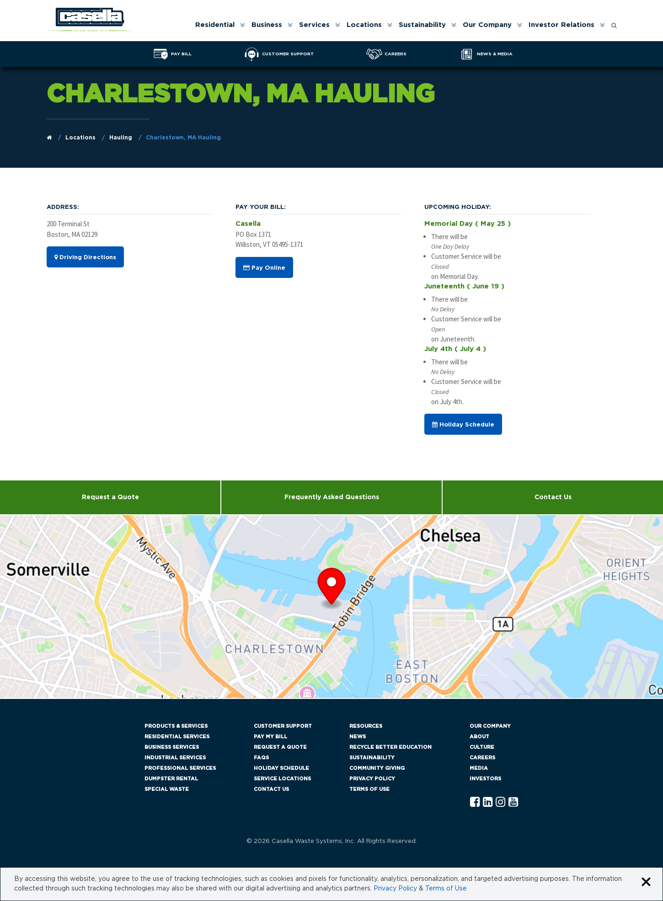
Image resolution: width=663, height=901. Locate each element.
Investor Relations (561, 24)
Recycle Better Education (390, 747)
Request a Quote (110, 497)
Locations (364, 24)
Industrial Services (175, 757)
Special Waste (166, 789)
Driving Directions (85, 257)
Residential (215, 24)
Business (266, 24)
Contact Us (553, 497)
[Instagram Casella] (500, 802)
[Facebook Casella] (475, 802)
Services (314, 24)
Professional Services (180, 768)
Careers (482, 757)
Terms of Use (369, 789)
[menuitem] (219, 25)
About (479, 736)
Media (479, 768)
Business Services (171, 747)
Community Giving (377, 768)
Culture (482, 747)
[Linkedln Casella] (487, 802)
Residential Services (176, 736)
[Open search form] (614, 23)
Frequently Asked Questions (331, 497)
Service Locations (282, 778)
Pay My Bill (270, 736)
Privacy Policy (372, 778)
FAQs (261, 757)
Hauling (120, 137)
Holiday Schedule (463, 424)
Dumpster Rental (171, 778)
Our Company (487, 24)
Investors (485, 778)
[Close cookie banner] (646, 882)
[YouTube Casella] (513, 802)
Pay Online (264, 268)
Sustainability (422, 24)
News (357, 736)
